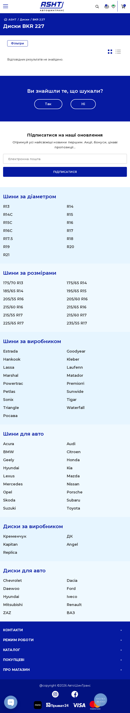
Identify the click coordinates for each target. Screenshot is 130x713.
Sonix (8, 399)
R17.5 (8, 238)
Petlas (9, 391)
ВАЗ (71, 613)
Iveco (72, 596)
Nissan (73, 484)
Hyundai (11, 468)
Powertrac (13, 383)
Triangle (11, 407)
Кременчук (14, 536)
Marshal (10, 375)
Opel (7, 492)
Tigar (72, 399)
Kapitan (10, 544)
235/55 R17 (77, 323)
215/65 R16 (76, 307)
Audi (71, 444)
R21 (6, 255)
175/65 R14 (77, 283)
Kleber (73, 359)
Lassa (8, 367)
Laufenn (75, 367)
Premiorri (75, 383)
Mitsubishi (12, 604)
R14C (8, 214)
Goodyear (76, 351)
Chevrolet (12, 580)
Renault (74, 604)
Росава (10, 416)
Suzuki (9, 508)
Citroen (74, 452)
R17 (70, 230)
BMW (8, 452)
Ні (83, 104)
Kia (69, 468)
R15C (7, 222)
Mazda (73, 476)
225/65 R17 (13, 323)
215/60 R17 (77, 315)
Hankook (11, 359)
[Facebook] (74, 694)
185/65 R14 (13, 291)
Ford (71, 588)
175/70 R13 (13, 283)
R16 (70, 222)
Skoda (9, 500)
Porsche (75, 492)
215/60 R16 (13, 307)
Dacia (72, 580)
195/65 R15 (76, 291)
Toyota (73, 508)
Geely (8, 460)
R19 (6, 247)
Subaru (73, 500)
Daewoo (11, 588)
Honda (73, 460)
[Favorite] (113, 6)
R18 (70, 238)
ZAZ (7, 613)
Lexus (9, 476)
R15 (70, 214)
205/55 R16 (13, 299)
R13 (6, 206)
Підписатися (65, 172)
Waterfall (76, 407)
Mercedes (13, 484)
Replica (10, 552)
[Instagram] (55, 694)
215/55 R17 (13, 315)
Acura (8, 444)
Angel (72, 544)
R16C (7, 230)
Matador (75, 375)
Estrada (10, 351)
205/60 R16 (77, 299)
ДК (70, 536)
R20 (70, 247)
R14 (70, 206)
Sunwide (75, 391)
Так (48, 104)
